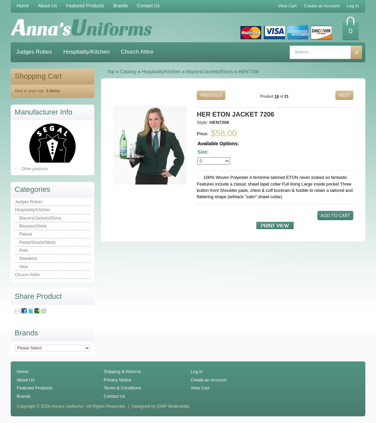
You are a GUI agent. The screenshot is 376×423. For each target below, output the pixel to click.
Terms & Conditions (122, 387)
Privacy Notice (117, 379)
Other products (34, 169)
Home (23, 5)
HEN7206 (248, 71)
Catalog (128, 71)
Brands (120, 5)
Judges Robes (34, 52)
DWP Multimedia (173, 406)
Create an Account (208, 379)
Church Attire (137, 52)
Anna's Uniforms (67, 406)
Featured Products (85, 5)
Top (111, 71)
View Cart (200, 387)
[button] (211, 95)
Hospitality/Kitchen (86, 52)
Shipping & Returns (122, 371)
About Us (47, 5)
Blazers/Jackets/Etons (209, 71)
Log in (196, 371)
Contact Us (148, 5)
